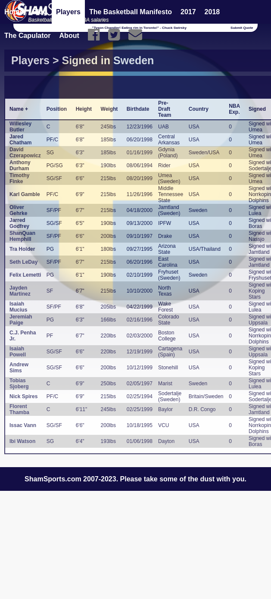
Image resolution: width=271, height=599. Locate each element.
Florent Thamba (19, 409)
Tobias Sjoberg (19, 383)
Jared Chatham (20, 140)
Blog (39, 12)
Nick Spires (23, 396)
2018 (212, 12)
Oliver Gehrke (18, 210)
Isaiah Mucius (18, 307)
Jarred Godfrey (19, 223)
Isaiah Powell (17, 352)
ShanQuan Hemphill (22, 236)
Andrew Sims (18, 368)
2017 (188, 12)
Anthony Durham (20, 165)
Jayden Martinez (20, 291)
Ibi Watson (22, 441)
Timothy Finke (19, 178)
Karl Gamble (24, 194)
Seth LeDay (23, 262)
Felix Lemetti (25, 275)
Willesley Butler (20, 127)
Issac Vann (22, 425)
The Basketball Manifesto (130, 12)
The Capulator (27, 35)
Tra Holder (22, 249)
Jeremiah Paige (20, 320)
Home (13, 12)
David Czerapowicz (25, 153)
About (69, 35)
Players (68, 12)
